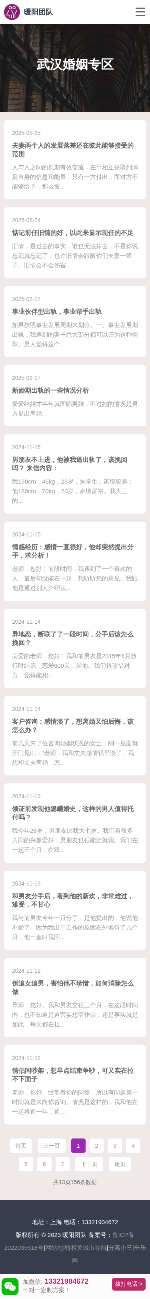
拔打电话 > (128, 1284)
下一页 (89, 1164)
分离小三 (120, 1247)
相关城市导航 (89, 1247)
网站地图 (57, 1247)
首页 (20, 1145)
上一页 (51, 1145)
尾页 (120, 1164)
